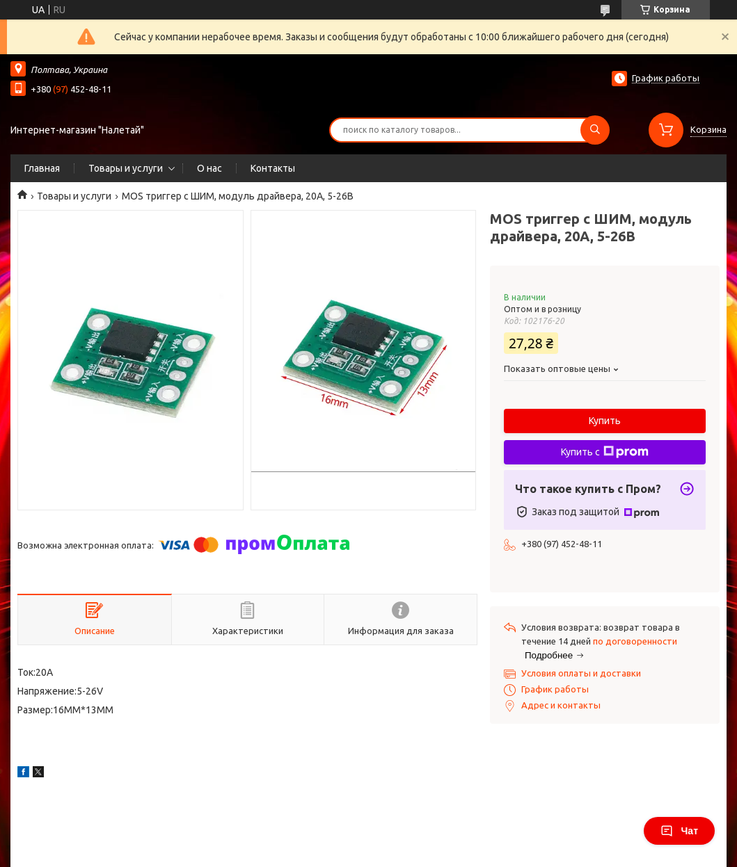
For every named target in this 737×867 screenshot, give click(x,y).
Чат (679, 831)
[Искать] (595, 130)
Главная (42, 168)
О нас (209, 168)
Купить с (605, 452)
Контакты (273, 168)
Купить (605, 420)
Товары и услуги (125, 168)
